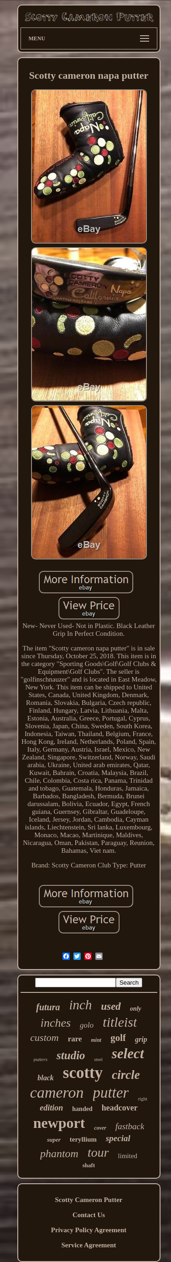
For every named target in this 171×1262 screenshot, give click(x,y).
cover (100, 1128)
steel (98, 1059)
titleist (120, 1021)
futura (48, 1007)
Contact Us (89, 1215)
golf (118, 1037)
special (118, 1138)
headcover (120, 1107)
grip (141, 1039)
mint (96, 1040)
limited (128, 1155)
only (135, 1008)
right (142, 1098)
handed (82, 1108)
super (54, 1139)
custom (44, 1037)
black (45, 1078)
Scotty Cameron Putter (88, 1199)
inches (56, 1022)
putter (111, 1092)
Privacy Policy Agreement (89, 1230)
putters (41, 1059)
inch (80, 1004)
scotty (83, 1073)
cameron (57, 1092)
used (110, 1006)
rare (75, 1039)
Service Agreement (88, 1245)
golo (86, 1025)
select (128, 1053)
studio (71, 1055)
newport (59, 1123)
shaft (89, 1165)
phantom (59, 1153)
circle (126, 1075)
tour (98, 1152)
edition (51, 1107)
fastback (129, 1126)
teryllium (83, 1139)
